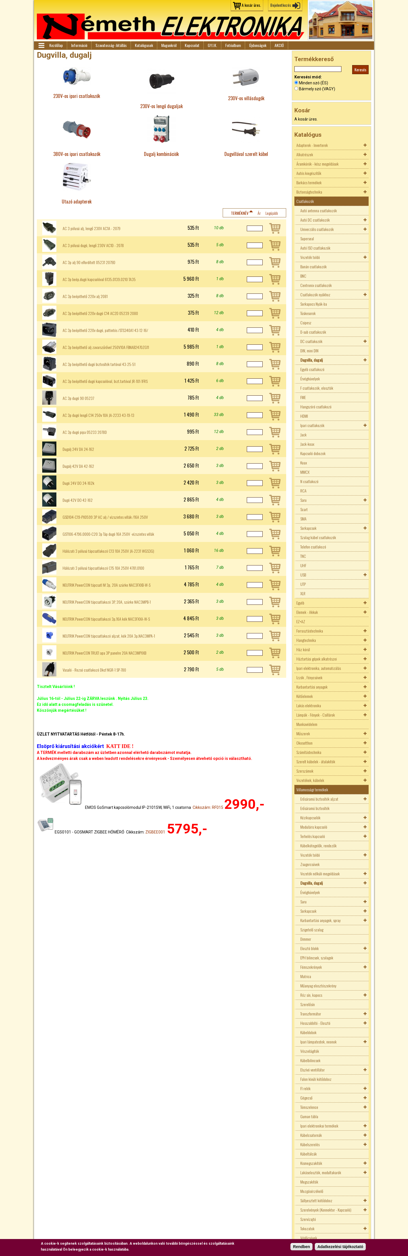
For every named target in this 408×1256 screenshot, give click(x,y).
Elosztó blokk (309, 948)
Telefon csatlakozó (313, 547)
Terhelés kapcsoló (312, 836)
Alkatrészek (304, 154)
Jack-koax (307, 444)
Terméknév (239, 213)
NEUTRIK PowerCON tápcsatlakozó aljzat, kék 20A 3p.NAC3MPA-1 (109, 636)
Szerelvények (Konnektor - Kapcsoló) (325, 1210)
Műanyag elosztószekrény (318, 986)
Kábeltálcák (308, 1154)
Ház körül (303, 649)
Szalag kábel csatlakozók (318, 537)
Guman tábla (309, 1116)
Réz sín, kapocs (311, 995)
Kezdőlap (56, 45)
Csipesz (305, 322)
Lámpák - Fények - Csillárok (315, 715)
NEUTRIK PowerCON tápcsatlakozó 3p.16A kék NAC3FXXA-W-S (106, 619)
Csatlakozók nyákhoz (315, 294)
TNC (303, 556)
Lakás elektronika (308, 705)
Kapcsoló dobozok (313, 453)
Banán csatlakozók (313, 266)
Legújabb (271, 213)
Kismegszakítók (311, 1163)
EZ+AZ (300, 621)
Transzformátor (310, 1014)
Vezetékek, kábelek (310, 780)
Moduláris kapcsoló (313, 827)
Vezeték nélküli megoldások (320, 873)
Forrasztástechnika (309, 631)
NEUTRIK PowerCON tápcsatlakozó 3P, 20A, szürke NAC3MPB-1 (107, 602)
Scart (304, 509)
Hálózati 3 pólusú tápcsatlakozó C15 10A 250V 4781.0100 (103, 568)
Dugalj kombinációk (161, 153)
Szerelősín (307, 1004)
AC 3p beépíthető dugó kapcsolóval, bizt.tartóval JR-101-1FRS (105, 381)
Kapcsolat (192, 45)
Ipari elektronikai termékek (319, 1126)
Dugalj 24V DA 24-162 (78, 449)
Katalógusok (144, 45)
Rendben (301, 1246)
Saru (303, 500)
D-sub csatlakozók (313, 332)
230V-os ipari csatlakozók (76, 95)
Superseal (307, 238)
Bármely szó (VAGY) (317, 89)
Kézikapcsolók (310, 817)
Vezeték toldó (310, 257)
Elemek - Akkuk (307, 612)
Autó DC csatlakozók (315, 220)
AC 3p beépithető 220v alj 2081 (85, 296)
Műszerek (303, 733)
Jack (303, 435)
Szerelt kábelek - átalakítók (315, 761)
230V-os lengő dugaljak (161, 106)
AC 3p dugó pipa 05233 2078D (85, 432)
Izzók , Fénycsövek (309, 677)
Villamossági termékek (312, 789)
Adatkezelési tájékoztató (340, 1246)
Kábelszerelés (310, 1144)
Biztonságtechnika (309, 192)
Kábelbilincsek (310, 1060)
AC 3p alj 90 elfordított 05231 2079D (89, 262)
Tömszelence (309, 1107)
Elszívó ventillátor (312, 1070)
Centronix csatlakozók (316, 285)
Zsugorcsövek (310, 864)
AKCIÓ (279, 45)
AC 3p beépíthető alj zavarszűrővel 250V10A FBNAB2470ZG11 (106, 347)
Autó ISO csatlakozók (315, 248)
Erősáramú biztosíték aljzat (319, 799)
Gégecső (306, 1098)
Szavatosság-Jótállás (111, 45)
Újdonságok (257, 45)
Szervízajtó (308, 1219)
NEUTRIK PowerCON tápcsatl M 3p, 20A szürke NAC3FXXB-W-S (106, 585)
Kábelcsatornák (311, 1135)
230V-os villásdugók (246, 98)
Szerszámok (304, 771)
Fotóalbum (233, 45)
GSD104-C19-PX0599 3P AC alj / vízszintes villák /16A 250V (105, 517)
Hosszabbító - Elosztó (315, 1023)
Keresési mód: (308, 77)
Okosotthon (304, 743)
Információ (79, 45)
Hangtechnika (306, 640)
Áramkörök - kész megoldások (317, 164)
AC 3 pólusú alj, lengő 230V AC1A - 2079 (91, 228)
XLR (302, 593)
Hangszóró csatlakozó (316, 407)
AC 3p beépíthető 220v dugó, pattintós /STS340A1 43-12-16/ (105, 330)
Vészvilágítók (309, 1051)
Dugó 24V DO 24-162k (78, 483)
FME (303, 397)
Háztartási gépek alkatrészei (316, 659)
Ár (259, 213)
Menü (41, 45)
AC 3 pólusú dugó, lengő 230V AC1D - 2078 (93, 245)
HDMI (304, 416)
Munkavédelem (306, 724)
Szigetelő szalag (311, 930)
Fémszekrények (311, 967)
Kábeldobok (308, 1032)
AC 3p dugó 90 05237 (78, 398)
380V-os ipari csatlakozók (76, 153)
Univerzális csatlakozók (317, 229)
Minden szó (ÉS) (313, 83)
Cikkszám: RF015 (208, 807)
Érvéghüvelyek (310, 378)
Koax (303, 463)
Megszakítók (309, 1182)
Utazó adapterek (77, 201)
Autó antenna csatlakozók (318, 210)
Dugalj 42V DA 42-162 (78, 466)
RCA (303, 491)
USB (303, 575)
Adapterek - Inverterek (312, 145)
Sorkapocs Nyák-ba (313, 304)
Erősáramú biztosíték (315, 808)
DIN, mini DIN (309, 350)
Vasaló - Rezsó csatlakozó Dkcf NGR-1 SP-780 (94, 670)
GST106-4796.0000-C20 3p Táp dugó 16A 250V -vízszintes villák (108, 534)
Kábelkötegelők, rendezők (318, 845)
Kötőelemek (304, 696)
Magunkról (169, 45)
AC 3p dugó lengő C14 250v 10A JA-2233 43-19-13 (98, 415)
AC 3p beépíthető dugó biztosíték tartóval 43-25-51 (99, 364)
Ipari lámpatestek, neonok (318, 1042)
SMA (303, 519)
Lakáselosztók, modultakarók (320, 1172)
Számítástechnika (308, 752)
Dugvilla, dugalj (311, 360)
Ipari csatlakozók (312, 425)
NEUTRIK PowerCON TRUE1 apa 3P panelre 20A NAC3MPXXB (104, 653)
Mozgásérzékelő (311, 1191)
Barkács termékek (309, 182)
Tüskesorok (308, 313)
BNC (303, 276)
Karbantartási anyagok (312, 687)
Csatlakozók (305, 201)
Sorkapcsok (308, 528)
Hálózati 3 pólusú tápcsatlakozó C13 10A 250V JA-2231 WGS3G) (108, 551)
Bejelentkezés (280, 5)
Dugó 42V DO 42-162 (78, 500)
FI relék (305, 1088)
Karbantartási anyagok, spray (320, 920)
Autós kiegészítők (308, 173)
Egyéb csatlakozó (312, 369)
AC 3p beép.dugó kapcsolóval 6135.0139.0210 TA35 (99, 279)
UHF (303, 565)
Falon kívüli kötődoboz (316, 1079)
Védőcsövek (308, 1238)
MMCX (304, 472)
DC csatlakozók (311, 341)
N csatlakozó (309, 481)
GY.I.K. (212, 45)
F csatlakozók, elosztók (316, 388)
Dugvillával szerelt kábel (246, 153)
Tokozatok (307, 1228)
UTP (303, 584)
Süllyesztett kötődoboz (316, 1200)
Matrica (305, 976)
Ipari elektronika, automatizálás (318, 668)
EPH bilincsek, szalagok (316, 958)
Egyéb (300, 603)
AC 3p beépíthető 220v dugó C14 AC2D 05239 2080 (100, 313)
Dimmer (305, 939)
